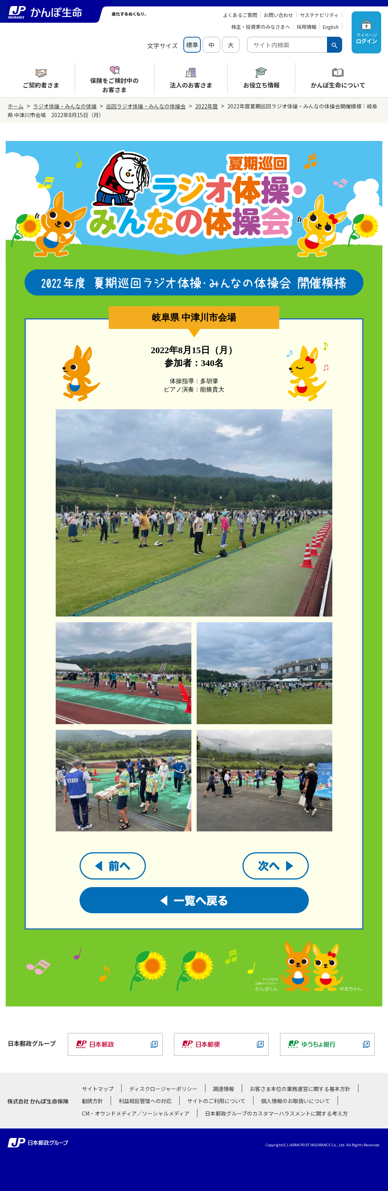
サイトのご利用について (216, 1101)
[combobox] (287, 45)
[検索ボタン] (334, 45)
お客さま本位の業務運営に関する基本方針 (300, 1088)
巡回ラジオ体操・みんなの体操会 (146, 106)
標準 (192, 44)
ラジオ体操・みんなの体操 (65, 106)
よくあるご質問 (240, 15)
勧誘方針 (92, 1101)
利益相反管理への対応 (145, 1101)
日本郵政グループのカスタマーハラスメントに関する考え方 (276, 1113)
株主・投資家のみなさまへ (260, 26)
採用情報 (306, 26)
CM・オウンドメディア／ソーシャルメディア (135, 1113)
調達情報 (223, 1088)
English (331, 26)
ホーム (15, 106)
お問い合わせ (278, 15)
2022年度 (206, 106)
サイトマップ (98, 1088)
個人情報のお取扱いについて (295, 1101)
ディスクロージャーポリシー (163, 1088)
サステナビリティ (319, 15)
